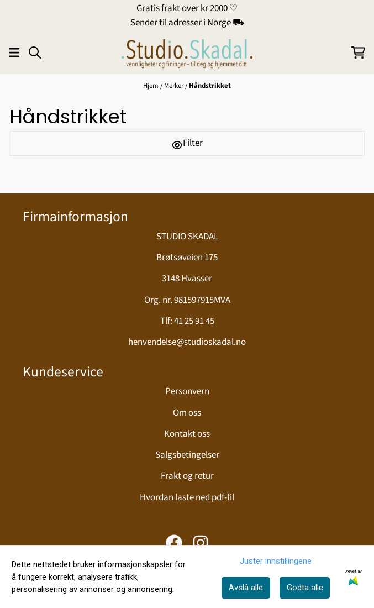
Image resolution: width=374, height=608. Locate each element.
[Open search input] (35, 52)
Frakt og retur (187, 476)
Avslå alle (246, 588)
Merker (173, 86)
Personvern (187, 391)
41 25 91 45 (194, 321)
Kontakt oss (187, 434)
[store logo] (187, 52)
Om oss (187, 413)
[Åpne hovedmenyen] (14, 52)
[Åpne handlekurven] (358, 52)
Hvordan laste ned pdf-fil (187, 497)
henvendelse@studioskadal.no (187, 342)
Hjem (151, 86)
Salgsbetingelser (187, 455)
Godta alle (305, 588)
